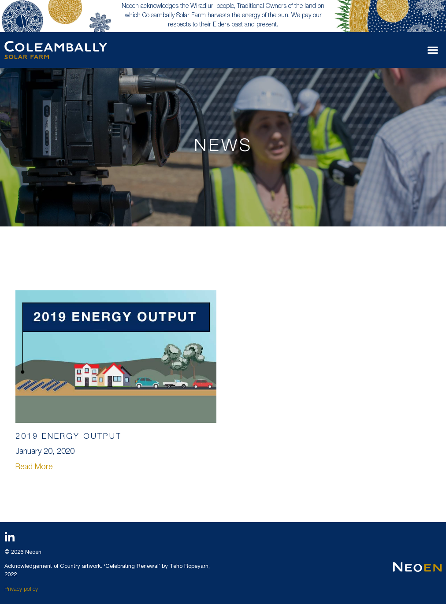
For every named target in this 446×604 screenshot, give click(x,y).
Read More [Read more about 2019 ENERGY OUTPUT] (33, 467)
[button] (433, 50)
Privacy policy (21, 590)
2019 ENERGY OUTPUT (68, 437)
